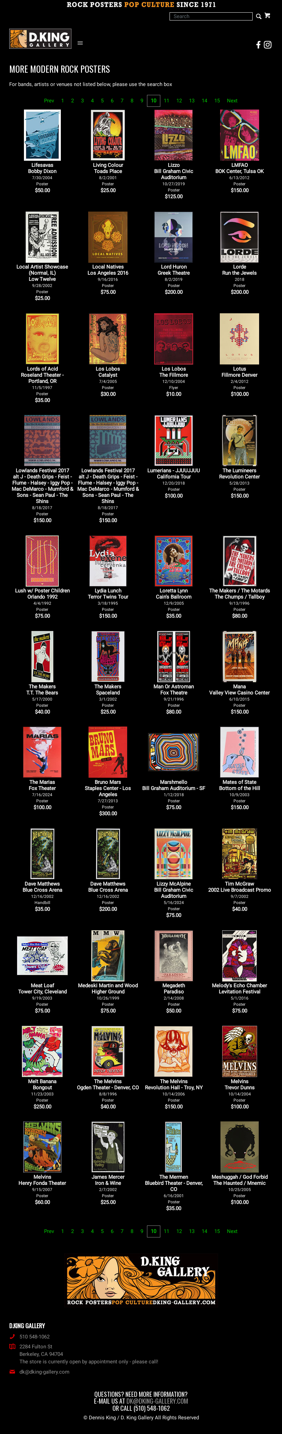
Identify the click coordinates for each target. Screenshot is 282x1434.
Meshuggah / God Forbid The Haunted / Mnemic (240, 1186)
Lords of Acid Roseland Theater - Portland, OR (42, 381)
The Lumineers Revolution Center (239, 480)
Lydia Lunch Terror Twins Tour (108, 600)
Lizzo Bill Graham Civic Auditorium (173, 177)
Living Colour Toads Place (108, 174)
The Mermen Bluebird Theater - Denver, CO (174, 1189)
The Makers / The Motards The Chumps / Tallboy (239, 600)
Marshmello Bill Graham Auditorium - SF (173, 791)
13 (191, 101)
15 (217, 101)
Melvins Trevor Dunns (240, 1090)
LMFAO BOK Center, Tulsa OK (239, 174)
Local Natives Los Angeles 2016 (108, 276)
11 (166, 101)
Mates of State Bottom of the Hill (239, 791)
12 (179, 101)
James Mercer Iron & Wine (108, 1186)
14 (204, 101)
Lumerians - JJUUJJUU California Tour (173, 480)
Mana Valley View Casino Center (239, 696)
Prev (49, 101)
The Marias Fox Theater (42, 791)
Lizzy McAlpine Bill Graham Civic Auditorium (173, 896)
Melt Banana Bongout (42, 1090)
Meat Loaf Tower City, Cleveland (42, 995)
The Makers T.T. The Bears (42, 696)
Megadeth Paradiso (173, 995)
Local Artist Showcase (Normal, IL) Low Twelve (42, 279)
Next (232, 101)
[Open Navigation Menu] (82, 43)
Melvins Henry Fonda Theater (42, 1186)
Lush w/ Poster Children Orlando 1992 (42, 600)
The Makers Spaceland (107, 696)
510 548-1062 (29, 1337)
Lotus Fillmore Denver (239, 378)
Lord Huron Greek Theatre (174, 276)
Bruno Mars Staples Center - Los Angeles (108, 794)
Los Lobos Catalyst (108, 378)
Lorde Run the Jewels (239, 276)
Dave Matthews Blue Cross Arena (42, 893)
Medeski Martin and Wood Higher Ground (108, 995)
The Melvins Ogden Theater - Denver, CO (108, 1090)
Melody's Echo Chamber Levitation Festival (239, 995)
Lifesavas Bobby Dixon (42, 174)
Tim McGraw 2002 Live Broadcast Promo (239, 893)
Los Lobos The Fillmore (173, 378)
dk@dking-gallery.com (39, 1372)
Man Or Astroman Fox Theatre (173, 696)
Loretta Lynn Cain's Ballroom (173, 600)
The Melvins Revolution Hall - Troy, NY (174, 1090)
